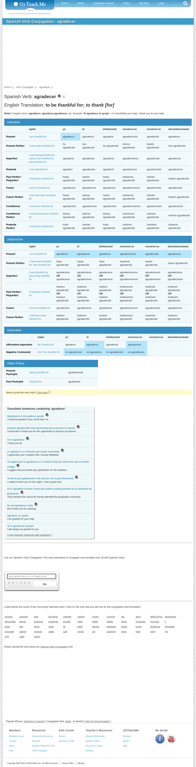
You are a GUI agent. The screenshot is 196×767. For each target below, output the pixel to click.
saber (51, 631)
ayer (36, 616)
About (12, 742)
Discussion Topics (94, 742)
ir (165, 621)
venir (152, 631)
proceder (9, 631)
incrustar (154, 621)
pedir (80, 626)
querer (22, 631)
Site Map (144, 3)
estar (80, 621)
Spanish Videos (93, 737)
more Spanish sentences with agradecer (29, 535)
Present (10, 136)
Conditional (13, 206)
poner (139, 626)
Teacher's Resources (99, 726)
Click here (44, 392)
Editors (126, 737)
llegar (37, 626)
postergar (155, 626)
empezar (38, 621)
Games (62, 732)
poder (124, 626)
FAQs (126, 3)
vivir (7, 636)
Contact (12, 737)
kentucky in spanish (34, 717)
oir (64, 626)
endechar (53, 621)
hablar (110, 621)
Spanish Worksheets (95, 732)
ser (93, 631)
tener (124, 631)
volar (21, 636)
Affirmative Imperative (19, 344)
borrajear (53, 616)
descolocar (170, 616)
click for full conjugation (97, 717)
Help (11, 747)
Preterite (11, 169)
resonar (38, 631)
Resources (39, 726)
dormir (22, 621)
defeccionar (156, 616)
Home (64, 3)
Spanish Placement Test (43, 742)
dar (123, 616)
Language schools (103, 3)
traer (138, 631)
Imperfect (11, 158)
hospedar (140, 621)
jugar (7, 626)
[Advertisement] (95, 56)
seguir (81, 631)
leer (21, 626)
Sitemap (127, 732)
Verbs (81, 3)
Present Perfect (15, 145)
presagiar (170, 626)
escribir (67, 621)
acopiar (9, 616)
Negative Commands (18, 352)
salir (65, 631)
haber (95, 621)
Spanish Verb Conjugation (54, 646)
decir (138, 616)
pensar (95, 626)
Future (10, 187)
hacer (124, 621)
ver (166, 631)
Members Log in (16, 732)
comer (95, 616)
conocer (111, 616)
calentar (67, 616)
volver (37, 636)
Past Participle (14, 381)
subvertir (111, 631)
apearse (23, 616)
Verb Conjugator (39, 747)
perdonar (111, 626)
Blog (125, 742)
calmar (81, 616)
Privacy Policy (68, 759)
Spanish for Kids (66, 737)
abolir (68, 717)
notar (51, 626)
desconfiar (10, 621)
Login (161, 3)
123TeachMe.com (33, 759)
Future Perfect (14, 197)
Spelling (89, 747)
